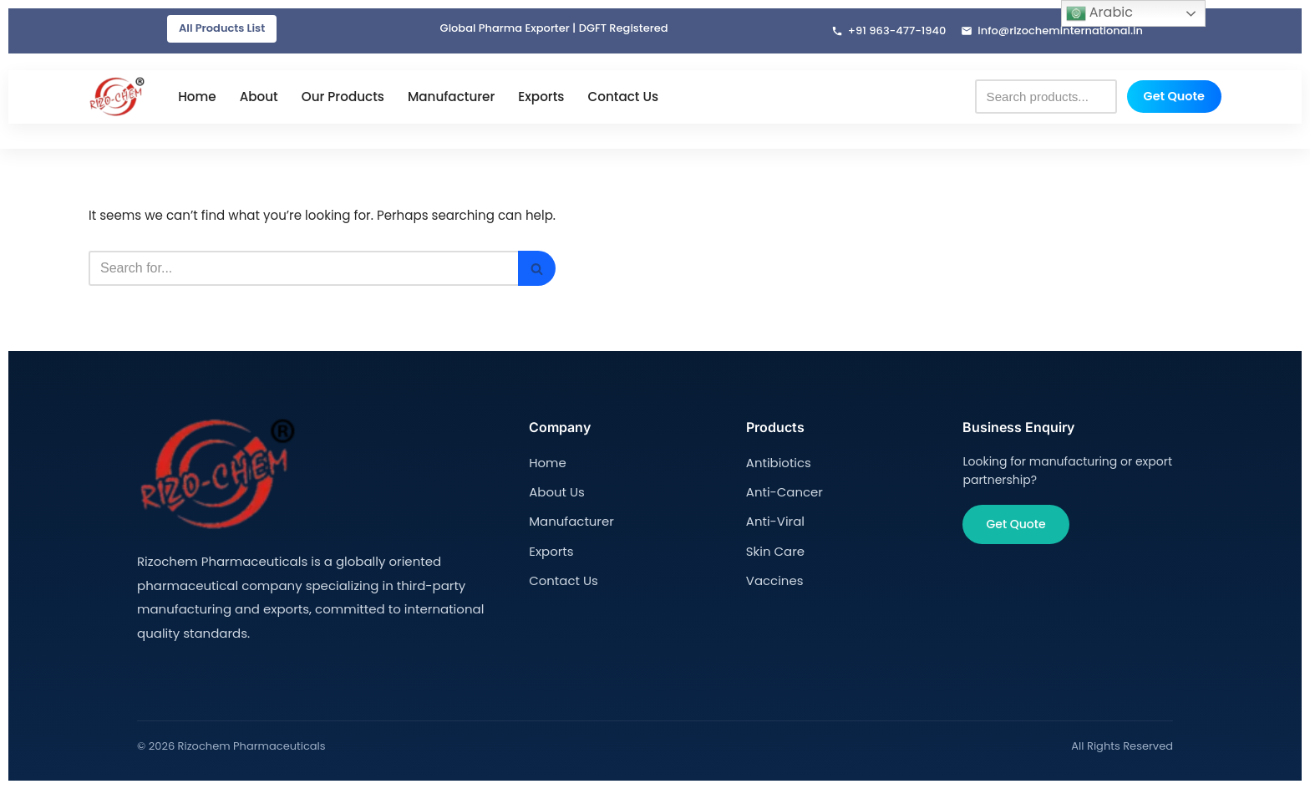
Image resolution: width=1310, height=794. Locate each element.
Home (197, 98)
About (259, 98)
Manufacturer (451, 98)
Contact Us (622, 98)
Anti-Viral (773, 520)
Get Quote (1174, 97)
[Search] (317, 271)
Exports (541, 98)
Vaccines (773, 577)
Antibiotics (776, 464)
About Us (555, 492)
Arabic (1099, 13)
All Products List (222, 29)
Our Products (343, 98)
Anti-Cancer (782, 492)
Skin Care (773, 549)
